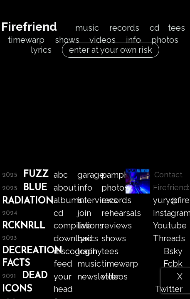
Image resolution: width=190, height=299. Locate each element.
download (73, 238)
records (124, 28)
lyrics (41, 50)
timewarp (26, 40)
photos (164, 40)
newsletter (98, 277)
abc (61, 175)
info (133, 40)
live (84, 225)
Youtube (170, 225)
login (87, 251)
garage (90, 175)
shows (67, 40)
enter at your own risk (110, 50)
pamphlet (120, 175)
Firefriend (29, 27)
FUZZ (36, 174)
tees (176, 28)
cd (155, 28)
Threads (169, 238)
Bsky (173, 251)
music (87, 28)
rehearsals (121, 213)
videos (102, 40)
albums (68, 200)
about (65, 188)
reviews (116, 225)
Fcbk (173, 264)
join (84, 213)
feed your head (63, 276)
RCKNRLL (23, 226)
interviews (97, 200)
